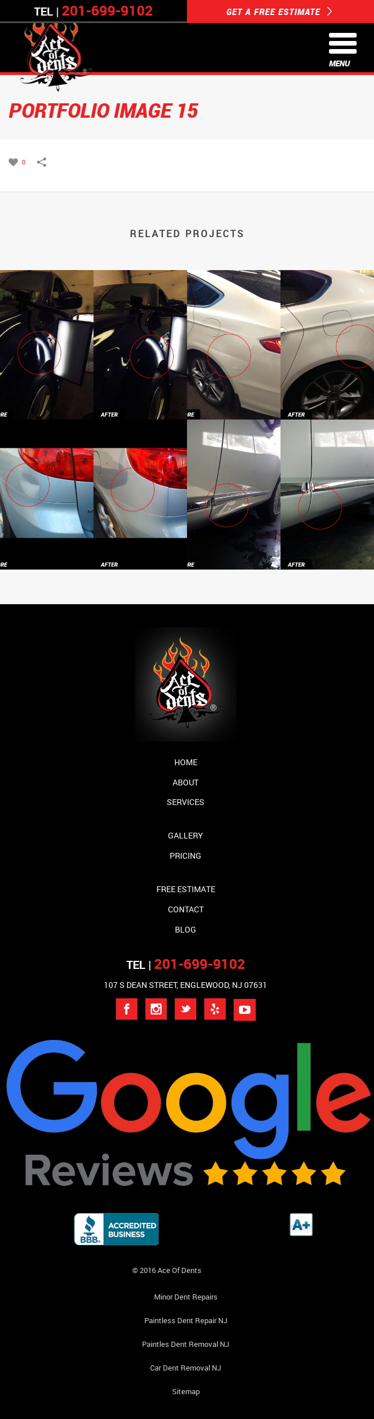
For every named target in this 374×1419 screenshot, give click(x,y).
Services (185, 801)
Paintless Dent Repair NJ (185, 1320)
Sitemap (186, 1391)
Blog (185, 929)
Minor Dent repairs (186, 1296)
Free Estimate (185, 888)
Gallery (185, 835)
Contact (186, 909)
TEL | (185, 964)
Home (185, 762)
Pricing (185, 855)
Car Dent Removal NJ (185, 1367)
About (186, 782)
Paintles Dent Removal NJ (185, 1344)
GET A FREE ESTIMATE (279, 11)
